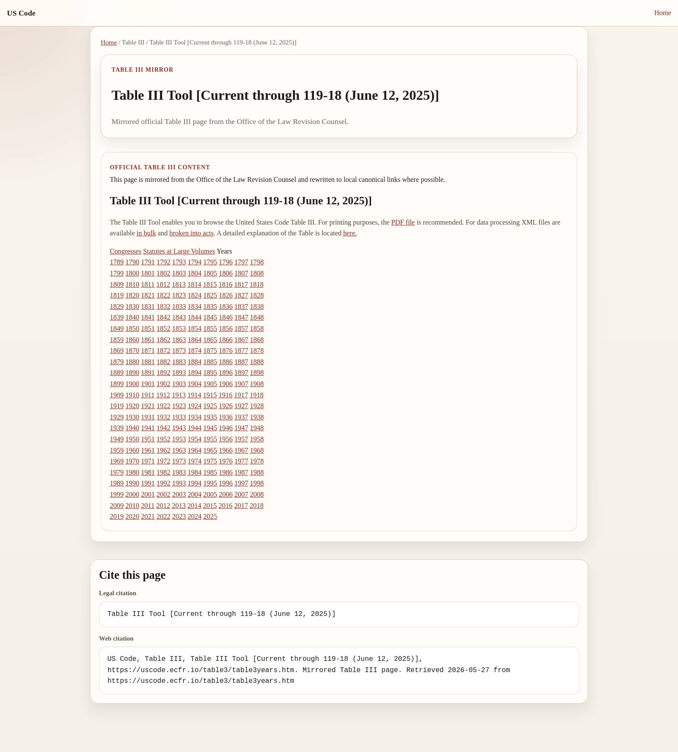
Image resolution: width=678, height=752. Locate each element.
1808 (257, 273)
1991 (148, 483)
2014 (194, 505)
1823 (179, 295)
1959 (117, 450)
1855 (210, 328)
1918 (256, 395)
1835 (210, 306)
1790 (132, 262)
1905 (210, 383)
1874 (194, 350)
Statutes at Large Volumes (179, 251)
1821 (148, 295)
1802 (163, 273)
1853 (179, 328)
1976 (226, 461)
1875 (210, 350)
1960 (132, 450)
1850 (132, 328)
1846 (226, 317)
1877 (241, 350)
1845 (210, 317)
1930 (132, 417)
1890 (132, 372)
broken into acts (192, 233)
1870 (132, 350)
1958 (257, 439)
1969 (117, 461)
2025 (210, 516)
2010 (132, 505)
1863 (179, 339)
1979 (117, 472)
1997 (241, 483)
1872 (163, 350)
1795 (210, 262)
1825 (210, 295)
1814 (194, 284)
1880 (132, 361)
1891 (148, 372)
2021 (148, 516)
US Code (21, 13)
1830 (132, 306)
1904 (194, 383)
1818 (256, 284)
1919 (117, 405)
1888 (257, 361)
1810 (132, 284)
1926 (226, 405)
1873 (179, 350)
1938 (257, 417)
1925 (210, 405)
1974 (194, 461)
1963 (179, 450)
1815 (210, 284)
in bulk (146, 233)
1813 (178, 284)
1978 (257, 461)
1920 (132, 405)
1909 (117, 395)
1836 (226, 306)
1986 (226, 472)
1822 (163, 295)
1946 (226, 428)
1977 (241, 461)
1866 (226, 339)
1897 (241, 372)
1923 (179, 405)
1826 (226, 295)
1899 (117, 383)
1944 (194, 428)
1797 (241, 262)
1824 (194, 295)
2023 (179, 516)
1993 (179, 483)
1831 (148, 306)
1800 (132, 273)
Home (662, 12)
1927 (241, 405)
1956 (226, 439)
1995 (210, 483)
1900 (132, 383)
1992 (163, 483)
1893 (179, 372)
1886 (226, 361)
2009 (117, 505)
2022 (163, 516)
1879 (117, 361)
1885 (210, 361)
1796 (226, 262)
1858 (257, 328)
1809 (117, 284)
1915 (210, 395)
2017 (241, 505)
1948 (257, 428)
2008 (257, 494)
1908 (257, 383)
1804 (194, 273)
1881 (148, 361)
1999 (117, 494)
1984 (194, 472)
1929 (117, 417)
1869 (117, 350)
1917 (241, 395)
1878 (257, 350)
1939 (117, 428)
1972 (163, 461)
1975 (210, 461)
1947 (241, 428)
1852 (163, 328)
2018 (256, 505)
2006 (226, 494)
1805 (210, 273)
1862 (163, 339)
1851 (148, 328)
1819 (117, 295)
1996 (226, 483)
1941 (148, 428)
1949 (117, 439)
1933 (179, 417)
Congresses (125, 251)
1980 (132, 472)
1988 (257, 472)
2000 (132, 494)
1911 (147, 395)
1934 (194, 417)
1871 (148, 350)
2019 (117, 516)
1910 (132, 395)
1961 (148, 450)
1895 (210, 372)
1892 (163, 372)
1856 (226, 328)
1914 (194, 395)
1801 (148, 273)
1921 (148, 405)
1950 (132, 439)
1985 (210, 472)
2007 (241, 494)
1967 (241, 450)
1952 (163, 439)
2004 (194, 494)
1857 (241, 328)
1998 (257, 483)
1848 (257, 317)
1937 (241, 417)
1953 (179, 439)
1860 (132, 339)
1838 (257, 306)
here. (350, 233)
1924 (194, 405)
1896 (226, 372)
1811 (147, 284)
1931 (148, 417)
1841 (148, 317)
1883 (179, 361)
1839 (117, 317)
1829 (117, 306)
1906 (226, 383)
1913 (178, 395)
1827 (241, 295)
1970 (132, 461)
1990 (132, 483)
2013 (178, 505)
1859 (117, 339)
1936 (226, 417)
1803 (179, 273)
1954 (194, 439)
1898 (257, 372)
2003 (179, 494)
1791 (148, 262)
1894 (194, 372)
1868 (257, 339)
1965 (210, 450)
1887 (241, 361)
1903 (179, 383)
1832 (163, 306)
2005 (210, 494)
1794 (194, 262)
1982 (163, 472)
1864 (194, 339)
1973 (179, 461)
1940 (132, 428)
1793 (179, 262)
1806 (226, 273)
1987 (241, 472)
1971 (148, 461)
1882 (163, 361)
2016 (225, 505)
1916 (225, 395)
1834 (194, 306)
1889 (117, 372)
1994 (194, 483)
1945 (210, 428)
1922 (163, 405)
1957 (241, 439)
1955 (210, 439)
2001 (148, 494)
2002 (163, 494)
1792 (163, 262)
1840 (132, 317)
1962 (163, 450)
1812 (163, 284)
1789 (117, 262)
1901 (148, 383)
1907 (241, 383)
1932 (163, 417)
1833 (179, 306)
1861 (148, 339)
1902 (163, 383)
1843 (179, 317)
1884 (194, 361)
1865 (210, 339)
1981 (148, 472)
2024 (194, 516)
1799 (117, 273)
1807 (241, 273)
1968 (257, 450)
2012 (163, 505)
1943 (179, 428)
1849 (117, 328)
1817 (241, 284)
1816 (225, 284)
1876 (226, 350)
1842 (163, 317)
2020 (132, 516)
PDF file (403, 222)
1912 (163, 395)
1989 (117, 483)
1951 (148, 439)
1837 (241, 306)
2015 (210, 505)
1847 (241, 317)
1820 (132, 295)
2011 (147, 505)
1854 (194, 328)
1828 (257, 295)
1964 (194, 450)
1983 (179, 472)
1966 (226, 450)
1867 (241, 339)
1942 (163, 428)
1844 (194, 317)
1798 (257, 262)
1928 (257, 405)
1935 (210, 417)
